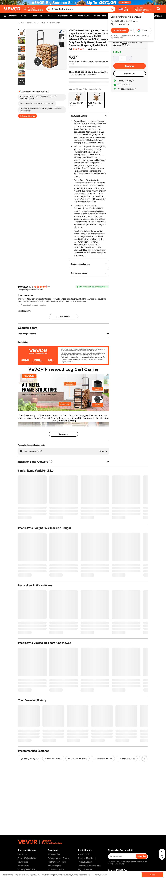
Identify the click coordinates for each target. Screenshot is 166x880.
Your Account (23, 865)
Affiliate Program (55, 865)
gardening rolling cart (29, 758)
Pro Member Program (57, 862)
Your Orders (23, 862)
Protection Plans (54, 854)
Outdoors (28, 22)
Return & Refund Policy (27, 858)
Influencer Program (56, 869)
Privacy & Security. (101, 875)
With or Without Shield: (79, 89)
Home (20, 22)
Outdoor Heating (40, 22)
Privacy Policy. (118, 38)
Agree (152, 875)
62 (36, 290)
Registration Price (85, 869)
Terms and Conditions (141, 35)
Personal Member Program (59, 858)
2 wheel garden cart (127, 758)
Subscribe (141, 856)
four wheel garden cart (103, 758)
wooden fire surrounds (77, 758)
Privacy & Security (85, 862)
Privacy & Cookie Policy (116, 864)
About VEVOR (83, 854)
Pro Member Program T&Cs (89, 865)
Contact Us (22, 854)
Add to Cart (129, 73)
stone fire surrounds (53, 758)
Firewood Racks (54, 22)
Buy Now (129, 66)
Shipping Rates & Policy (27, 869)
